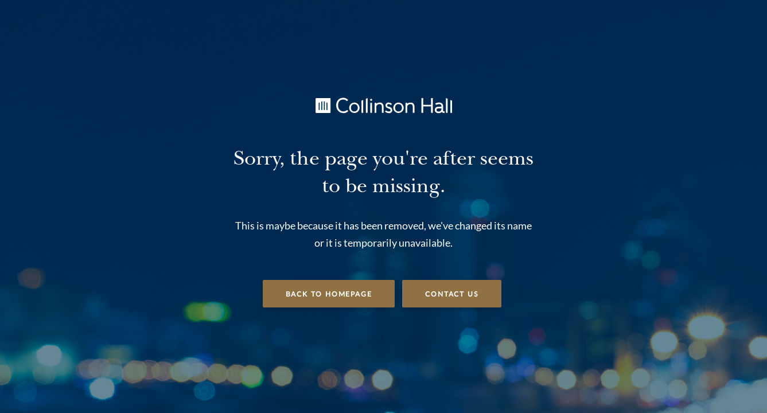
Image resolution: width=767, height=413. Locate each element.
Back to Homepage (329, 294)
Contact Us (451, 294)
